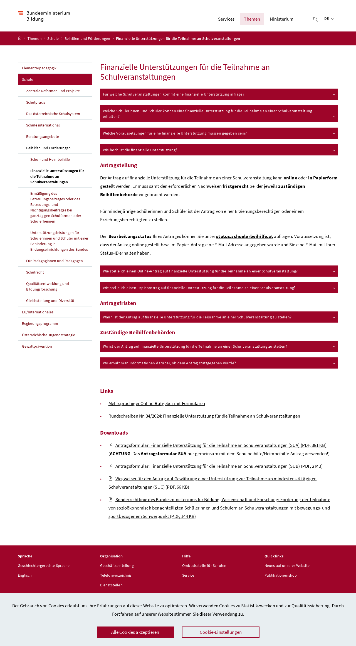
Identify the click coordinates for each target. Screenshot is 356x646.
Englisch (25, 576)
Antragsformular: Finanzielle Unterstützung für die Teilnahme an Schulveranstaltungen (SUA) (217, 446)
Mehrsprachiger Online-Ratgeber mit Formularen (156, 404)
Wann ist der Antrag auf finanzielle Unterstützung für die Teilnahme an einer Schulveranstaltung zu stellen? (219, 317)
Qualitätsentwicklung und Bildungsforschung (47, 287)
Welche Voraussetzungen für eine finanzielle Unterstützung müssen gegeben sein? (219, 133)
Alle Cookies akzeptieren (135, 632)
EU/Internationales (37, 312)
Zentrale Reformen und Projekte (53, 91)
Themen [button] (252, 19)
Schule (53, 39)
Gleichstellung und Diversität (50, 301)
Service (188, 576)
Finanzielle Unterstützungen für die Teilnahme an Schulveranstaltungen (61, 177)
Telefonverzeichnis (116, 576)
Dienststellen (111, 585)
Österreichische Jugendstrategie (48, 335)
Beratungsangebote (42, 137)
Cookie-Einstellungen (221, 632)
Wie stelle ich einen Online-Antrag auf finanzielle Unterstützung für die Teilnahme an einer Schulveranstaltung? (219, 271)
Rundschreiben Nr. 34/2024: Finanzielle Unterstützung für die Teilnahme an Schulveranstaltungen (204, 417)
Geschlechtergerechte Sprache (44, 566)
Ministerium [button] (281, 19)
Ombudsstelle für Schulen (204, 566)
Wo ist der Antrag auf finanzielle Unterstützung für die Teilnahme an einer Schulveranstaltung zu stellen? (219, 347)
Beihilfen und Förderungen (88, 39)
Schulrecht (35, 273)
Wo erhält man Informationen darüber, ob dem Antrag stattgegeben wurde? (219, 363)
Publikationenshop (280, 576)
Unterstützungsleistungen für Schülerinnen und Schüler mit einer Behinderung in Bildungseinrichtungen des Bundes (59, 242)
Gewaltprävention (37, 347)
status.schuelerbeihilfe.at (244, 237)
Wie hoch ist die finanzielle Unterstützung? (219, 150)
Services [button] (226, 19)
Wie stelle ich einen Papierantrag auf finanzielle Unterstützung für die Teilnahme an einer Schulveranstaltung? (219, 288)
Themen (35, 39)
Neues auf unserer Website (287, 566)
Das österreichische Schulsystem (53, 114)
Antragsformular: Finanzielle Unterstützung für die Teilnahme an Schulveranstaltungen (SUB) (215, 467)
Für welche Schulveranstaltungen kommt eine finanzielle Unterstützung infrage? (219, 94)
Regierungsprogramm (40, 324)
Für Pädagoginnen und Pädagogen (54, 261)
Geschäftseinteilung (117, 566)
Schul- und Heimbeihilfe (50, 160)
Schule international (43, 125)
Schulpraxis (35, 103)
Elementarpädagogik (39, 68)
